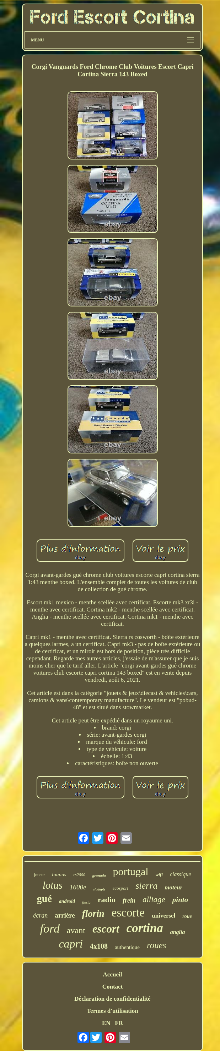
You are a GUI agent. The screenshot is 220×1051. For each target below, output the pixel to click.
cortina (145, 928)
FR (119, 1023)
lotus (53, 885)
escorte (128, 912)
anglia (177, 932)
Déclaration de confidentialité (112, 998)
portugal (131, 871)
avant (76, 930)
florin (93, 913)
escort (105, 929)
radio (107, 899)
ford (49, 928)
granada (99, 875)
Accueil (112, 974)
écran (40, 915)
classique (180, 874)
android (67, 901)
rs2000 (79, 874)
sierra (146, 885)
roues (156, 945)
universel (163, 915)
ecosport (120, 888)
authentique (127, 947)
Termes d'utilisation (112, 1010)
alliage (154, 899)
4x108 (99, 946)
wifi (159, 874)
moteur (173, 887)
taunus (59, 874)
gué (44, 898)
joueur (39, 874)
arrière (65, 915)
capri (71, 943)
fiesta (86, 902)
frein (129, 900)
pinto (180, 899)
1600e (78, 887)
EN (106, 1023)
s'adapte (99, 889)
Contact (112, 986)
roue (187, 916)
